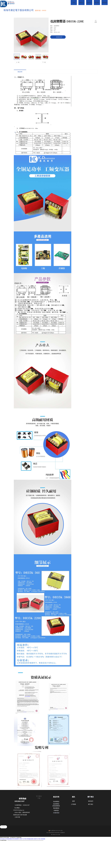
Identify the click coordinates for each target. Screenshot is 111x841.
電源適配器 (56, 808)
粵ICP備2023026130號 (55, 834)
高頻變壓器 (56, 801)
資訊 (73, 797)
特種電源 (56, 810)
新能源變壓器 (56, 805)
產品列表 (56, 797)
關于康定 (91, 797)
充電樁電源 (56, 812)
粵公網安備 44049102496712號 (56, 830)
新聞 (73, 801)
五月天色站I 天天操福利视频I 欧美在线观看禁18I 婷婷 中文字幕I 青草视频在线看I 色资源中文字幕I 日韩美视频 (22, 838)
